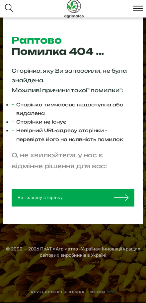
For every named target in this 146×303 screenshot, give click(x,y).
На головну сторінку (73, 197)
